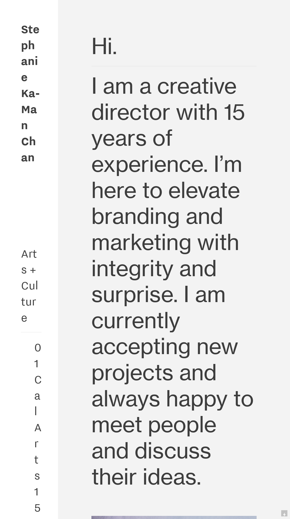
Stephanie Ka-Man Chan (30, 93)
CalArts (38, 427)
